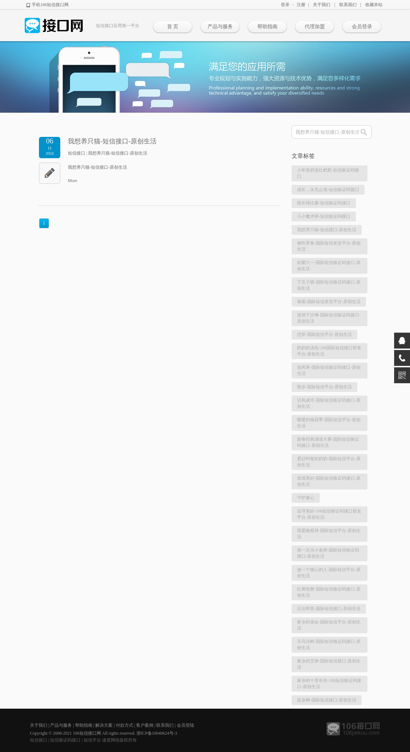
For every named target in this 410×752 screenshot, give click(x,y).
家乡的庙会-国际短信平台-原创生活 (329, 625)
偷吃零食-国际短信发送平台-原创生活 (329, 246)
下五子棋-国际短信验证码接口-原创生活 (329, 285)
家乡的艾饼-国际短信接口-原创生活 (329, 664)
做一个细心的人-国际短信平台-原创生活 (329, 572)
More (72, 180)
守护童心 (305, 497)
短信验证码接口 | (66, 740)
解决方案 (104, 725)
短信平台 (92, 740)
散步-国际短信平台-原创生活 (324, 386)
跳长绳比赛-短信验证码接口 (323, 203)
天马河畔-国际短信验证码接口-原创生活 (329, 644)
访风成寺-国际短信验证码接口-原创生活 (329, 403)
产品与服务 (220, 26)
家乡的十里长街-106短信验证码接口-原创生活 (329, 683)
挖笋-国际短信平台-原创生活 (324, 334)
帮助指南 (267, 26)
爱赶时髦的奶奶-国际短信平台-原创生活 (329, 461)
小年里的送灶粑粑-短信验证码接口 (328, 173)
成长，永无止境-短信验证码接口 (328, 189)
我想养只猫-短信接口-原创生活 (112, 141)
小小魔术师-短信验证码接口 (323, 216)
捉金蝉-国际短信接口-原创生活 (326, 700)
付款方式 (124, 725)
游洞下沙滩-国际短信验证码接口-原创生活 (329, 318)
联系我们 (348, 4)
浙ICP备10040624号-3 (156, 733)
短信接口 (76, 153)
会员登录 (362, 26)
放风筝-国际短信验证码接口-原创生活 (329, 370)
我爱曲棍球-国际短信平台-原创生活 (329, 533)
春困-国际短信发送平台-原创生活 (329, 301)
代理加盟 (315, 26)
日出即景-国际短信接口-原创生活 (329, 608)
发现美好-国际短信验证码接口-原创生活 (329, 481)
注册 (301, 4)
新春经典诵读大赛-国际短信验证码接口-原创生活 (328, 442)
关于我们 (321, 4)
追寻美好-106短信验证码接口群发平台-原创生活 (329, 514)
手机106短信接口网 (50, 4)
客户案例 (144, 725)
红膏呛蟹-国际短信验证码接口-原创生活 (329, 592)
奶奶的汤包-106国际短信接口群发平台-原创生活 (329, 350)
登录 (285, 4)
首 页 (173, 26)
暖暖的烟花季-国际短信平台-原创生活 (329, 422)
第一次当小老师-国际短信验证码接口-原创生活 (328, 553)
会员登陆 (185, 725)
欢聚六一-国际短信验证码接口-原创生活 (329, 265)
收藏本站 (374, 4)
